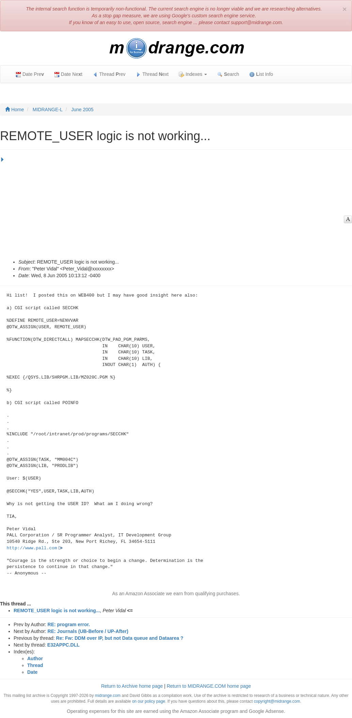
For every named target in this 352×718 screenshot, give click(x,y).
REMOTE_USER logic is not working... (57, 610)
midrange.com (108, 695)
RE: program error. (69, 624)
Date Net (68, 74)
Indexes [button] (193, 74)
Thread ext (152, 74)
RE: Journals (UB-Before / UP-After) (88, 631)
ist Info (261, 74)
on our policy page (148, 701)
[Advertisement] (174, 207)
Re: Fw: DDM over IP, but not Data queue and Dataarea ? (119, 638)
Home (14, 109)
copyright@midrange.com (277, 701)
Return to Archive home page (132, 686)
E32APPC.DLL (63, 645)
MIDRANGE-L (48, 109)
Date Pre (30, 74)
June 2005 (82, 109)
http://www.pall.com (32, 548)
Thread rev (109, 74)
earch (228, 74)
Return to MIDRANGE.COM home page (209, 686)
